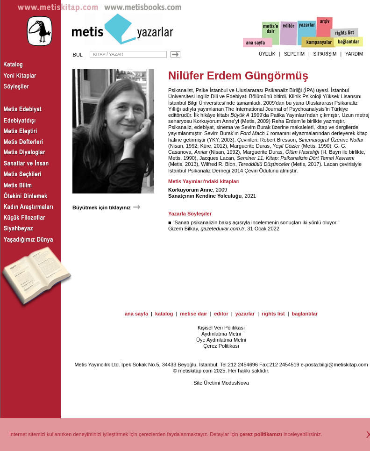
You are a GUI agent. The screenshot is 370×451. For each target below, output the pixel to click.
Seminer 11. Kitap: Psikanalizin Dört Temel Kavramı (296, 158)
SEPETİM (294, 54)
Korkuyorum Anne (213, 121)
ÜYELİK (267, 54)
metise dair (193, 313)
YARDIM (354, 54)
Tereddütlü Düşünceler (264, 164)
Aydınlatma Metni (221, 333)
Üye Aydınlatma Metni (221, 340)
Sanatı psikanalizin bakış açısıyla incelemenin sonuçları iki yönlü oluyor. (256, 222)
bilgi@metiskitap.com (343, 364)
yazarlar (245, 313)
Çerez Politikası (221, 346)
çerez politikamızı (261, 434)
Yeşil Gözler (286, 146)
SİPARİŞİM (325, 54)
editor (221, 313)
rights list (273, 313)
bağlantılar (305, 313)
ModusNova (235, 383)
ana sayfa (136, 313)
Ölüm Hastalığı (302, 152)
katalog (164, 313)
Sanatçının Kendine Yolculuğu (205, 196)
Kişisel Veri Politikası (221, 327)
